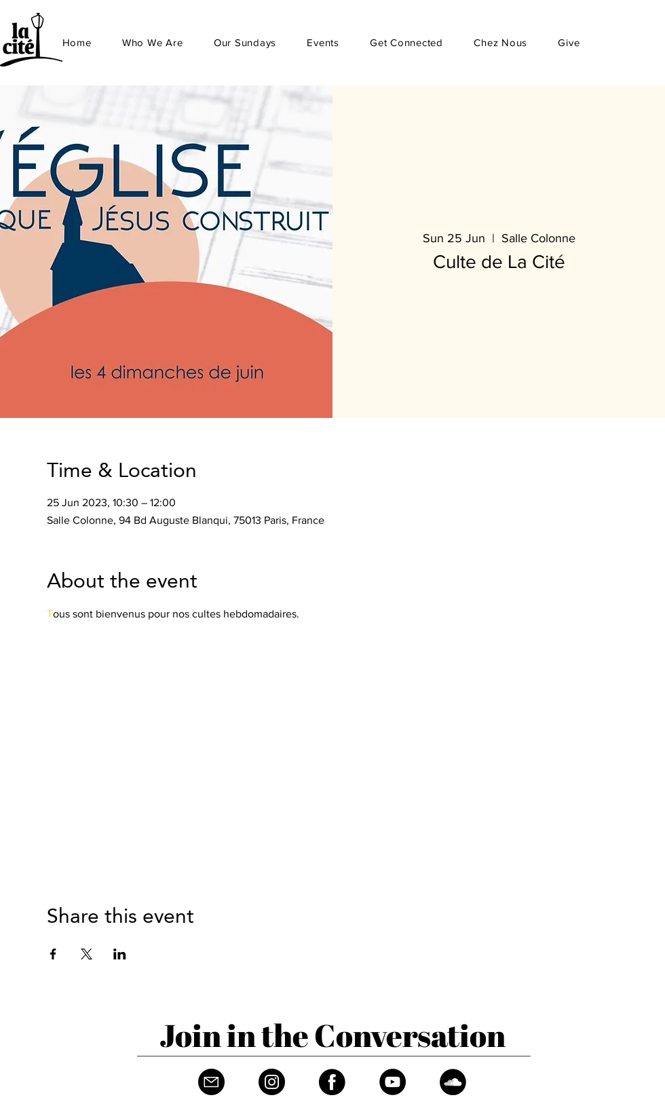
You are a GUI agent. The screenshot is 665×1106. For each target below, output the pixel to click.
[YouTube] (392, 1082)
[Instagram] (272, 1082)
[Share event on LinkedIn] (119, 954)
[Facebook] (332, 1082)
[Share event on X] (86, 954)
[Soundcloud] (453, 1082)
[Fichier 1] (211, 1082)
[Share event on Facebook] (53, 954)
